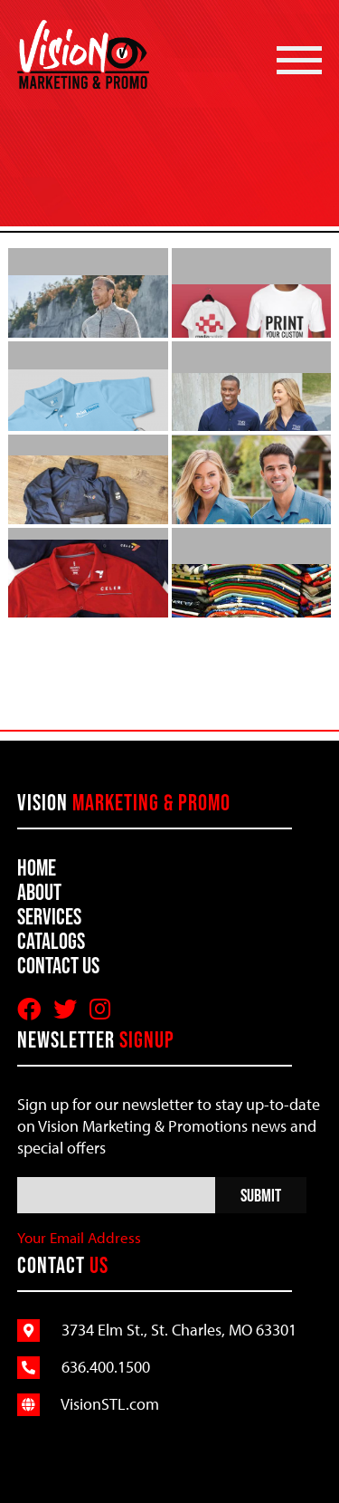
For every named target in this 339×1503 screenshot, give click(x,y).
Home (36, 867)
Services (49, 916)
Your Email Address (79, 1237)
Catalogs (51, 940)
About (39, 892)
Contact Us (58, 965)
